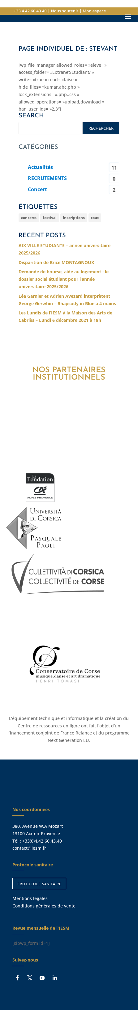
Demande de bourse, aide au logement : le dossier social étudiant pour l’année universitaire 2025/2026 (64, 279)
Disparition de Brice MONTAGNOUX (56, 262)
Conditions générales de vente (43, 906)
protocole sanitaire (39, 883)
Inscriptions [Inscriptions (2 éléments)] (74, 217)
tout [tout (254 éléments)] (95, 217)
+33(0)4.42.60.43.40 (42, 841)
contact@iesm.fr (29, 848)
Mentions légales (30, 898)
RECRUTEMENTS (47, 178)
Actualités (40, 167)
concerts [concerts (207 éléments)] (29, 217)
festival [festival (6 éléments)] (50, 217)
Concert (37, 189)
